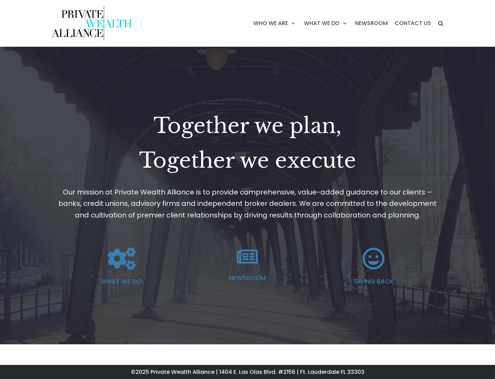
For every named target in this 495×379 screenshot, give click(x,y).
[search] (440, 23)
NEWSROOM (371, 23)
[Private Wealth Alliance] (92, 23)
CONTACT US (413, 23)
